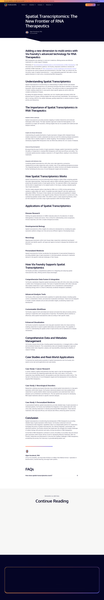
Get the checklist (94, 1)
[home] (11, 4)
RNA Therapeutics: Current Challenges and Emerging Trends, (59, 68)
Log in (98, 4)
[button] (24, 4)
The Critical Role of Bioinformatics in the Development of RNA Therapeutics (54, 64)
